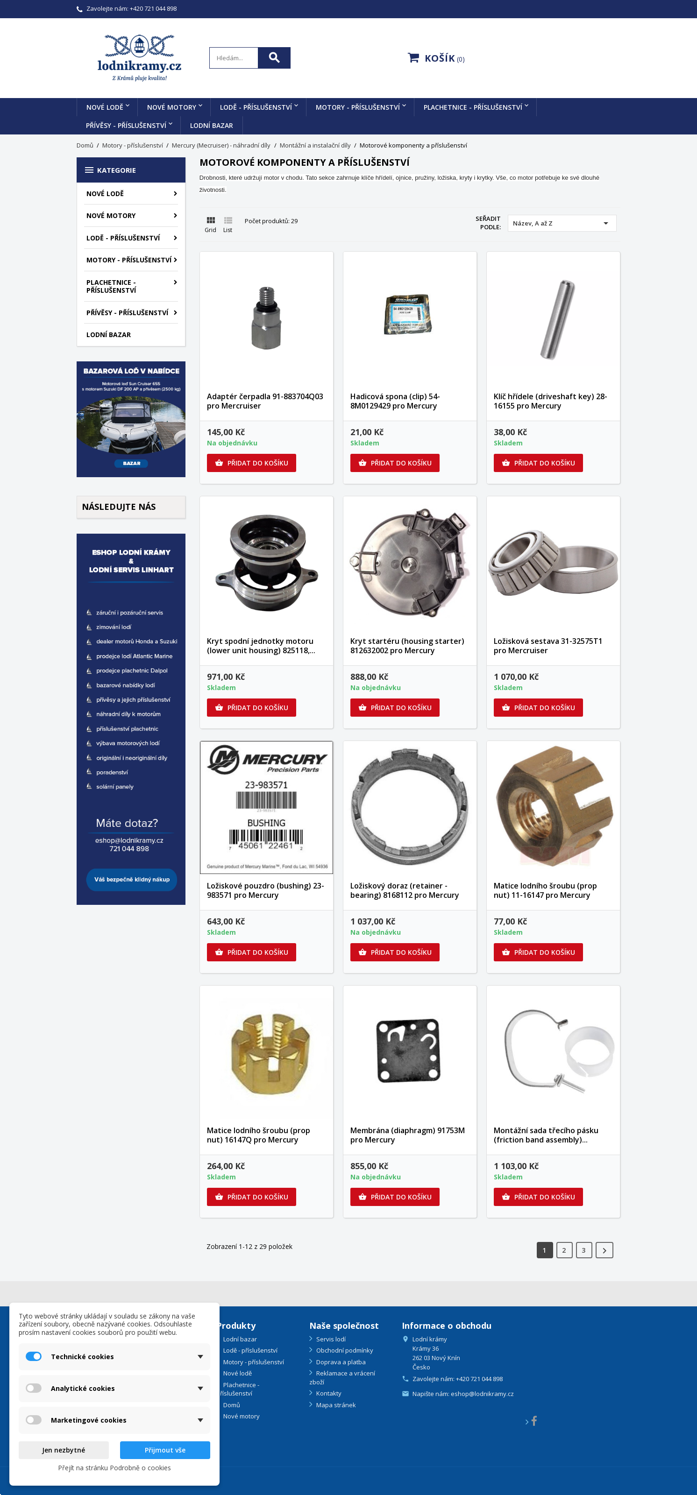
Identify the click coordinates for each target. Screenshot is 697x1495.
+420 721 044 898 (153, 8)
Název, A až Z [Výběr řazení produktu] (562, 223)
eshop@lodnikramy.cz (482, 1393)
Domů (231, 1405)
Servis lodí (330, 1339)
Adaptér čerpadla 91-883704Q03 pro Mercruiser (265, 401)
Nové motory (171, 107)
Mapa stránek (335, 1405)
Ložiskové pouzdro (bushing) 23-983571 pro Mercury (265, 890)
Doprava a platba (340, 1362)
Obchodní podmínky (344, 1350)
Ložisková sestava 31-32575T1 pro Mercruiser (548, 646)
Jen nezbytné (63, 1450)
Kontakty (328, 1393)
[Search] (250, 58)
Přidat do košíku (251, 463)
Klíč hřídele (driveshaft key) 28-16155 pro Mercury (550, 401)
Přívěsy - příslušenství (126, 125)
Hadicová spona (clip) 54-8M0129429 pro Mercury (395, 401)
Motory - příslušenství (358, 107)
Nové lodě (104, 107)
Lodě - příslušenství (256, 107)
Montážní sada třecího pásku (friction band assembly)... (546, 1135)
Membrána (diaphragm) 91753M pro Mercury (407, 1135)
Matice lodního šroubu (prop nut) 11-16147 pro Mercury (545, 890)
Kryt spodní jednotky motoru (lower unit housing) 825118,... (261, 646)
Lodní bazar (211, 125)
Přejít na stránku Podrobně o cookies (114, 1467)
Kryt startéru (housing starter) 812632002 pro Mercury (407, 646)
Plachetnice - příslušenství (473, 107)
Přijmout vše (165, 1450)
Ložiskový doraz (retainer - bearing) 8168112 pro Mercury (404, 890)
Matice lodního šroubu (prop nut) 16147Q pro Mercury (258, 1135)
